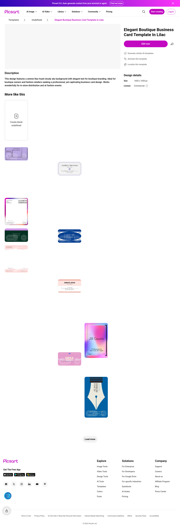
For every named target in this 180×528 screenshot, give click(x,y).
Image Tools (102, 466)
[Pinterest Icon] (45, 484)
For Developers (128, 471)
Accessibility (154, 516)
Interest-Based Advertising (94, 516)
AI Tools (100, 481)
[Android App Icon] (19, 475)
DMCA (129, 516)
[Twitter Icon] (14, 484)
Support (158, 466)
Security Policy (140, 516)
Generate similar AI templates (141, 53)
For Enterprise (128, 466)
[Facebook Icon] (6, 484)
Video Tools (102, 471)
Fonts (99, 496)
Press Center (160, 491)
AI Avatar (126, 491)
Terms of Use (26, 516)
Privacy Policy (39, 516)
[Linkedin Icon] (29, 484)
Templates (101, 486)
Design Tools (102, 476)
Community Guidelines (115, 516)
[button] (32, 11)
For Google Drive (129, 476)
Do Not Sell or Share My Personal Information (64, 516)
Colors (100, 491)
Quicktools (126, 486)
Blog (157, 486)
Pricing (125, 496)
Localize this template (137, 64)
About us (159, 476)
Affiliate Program (162, 481)
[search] (143, 11)
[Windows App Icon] (30, 475)
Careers (158, 471)
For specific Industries (131, 481)
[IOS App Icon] (8, 475)
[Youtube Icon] (37, 484)
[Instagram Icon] (21, 484)
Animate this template (137, 59)
